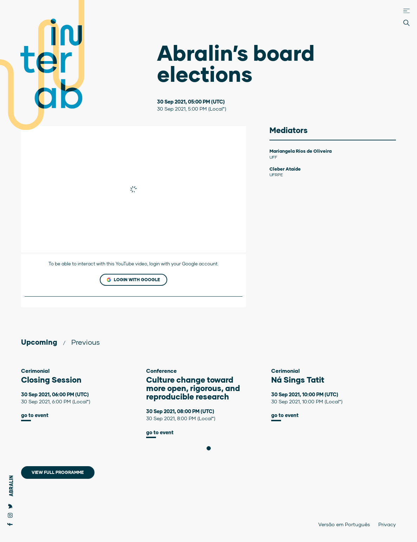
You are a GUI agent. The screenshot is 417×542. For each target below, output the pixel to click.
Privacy (387, 524)
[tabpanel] (83, 394)
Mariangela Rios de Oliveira (300, 151)
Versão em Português (344, 524)
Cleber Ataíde (285, 169)
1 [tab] (210, 448)
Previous (85, 342)
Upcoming (39, 342)
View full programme (58, 472)
